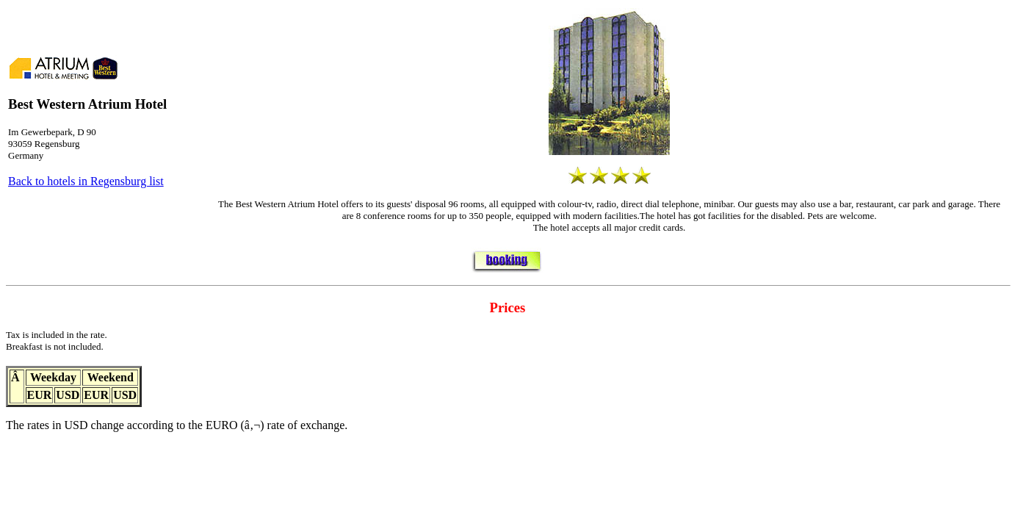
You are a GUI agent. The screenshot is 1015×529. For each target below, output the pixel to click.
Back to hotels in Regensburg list (86, 181)
